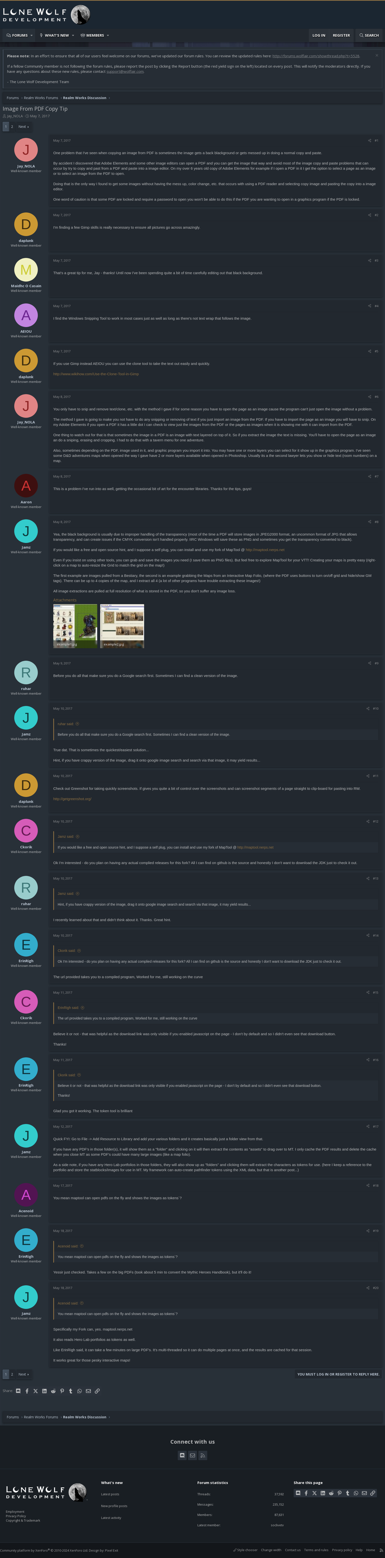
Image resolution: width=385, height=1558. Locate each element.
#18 (373, 1187)
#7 (374, 479)
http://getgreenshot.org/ (75, 800)
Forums (20, 35)
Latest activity (116, 1507)
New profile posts (119, 1498)
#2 (374, 217)
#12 (373, 823)
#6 (374, 399)
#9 (374, 665)
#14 (373, 937)
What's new (57, 35)
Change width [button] (266, 1550)
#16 (373, 1061)
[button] (31, 35)
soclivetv (273, 1524)
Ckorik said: (69, 952)
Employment (21, 1508)
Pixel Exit (116, 1550)
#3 (374, 263)
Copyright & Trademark (31, 1518)
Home (365, 1550)
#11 (373, 778)
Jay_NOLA (17, 118)
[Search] (369, 35)
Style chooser (240, 1550)
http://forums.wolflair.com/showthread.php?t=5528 (318, 58)
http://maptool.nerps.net (267, 552)
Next (24, 129)
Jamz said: (68, 838)
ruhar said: (68, 726)
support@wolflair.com (127, 73)
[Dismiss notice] (374, 58)
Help (354, 1550)
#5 (374, 353)
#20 (373, 1290)
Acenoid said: (70, 1248)
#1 (374, 143)
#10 (373, 710)
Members (95, 35)
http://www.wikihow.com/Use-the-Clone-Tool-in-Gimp (98, 376)
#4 (374, 308)
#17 (373, 1128)
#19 (373, 1232)
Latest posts (114, 1488)
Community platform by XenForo (49, 1550)
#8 (374, 524)
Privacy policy (337, 1550)
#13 (373, 880)
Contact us (288, 1550)
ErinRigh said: (71, 1009)
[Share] (367, 143)
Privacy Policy (22, 1513)
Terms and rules (311, 1550)
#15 (373, 994)
